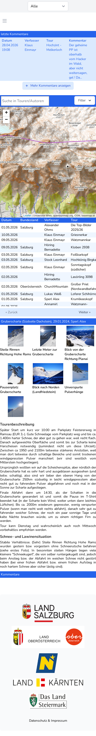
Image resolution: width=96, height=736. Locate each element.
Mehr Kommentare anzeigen (48, 85)
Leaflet (27, 215)
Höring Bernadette (52, 247)
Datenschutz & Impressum (48, 720)
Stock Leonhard (55, 260)
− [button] (6, 119)
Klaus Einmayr (54, 235)
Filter (85, 100)
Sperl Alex (51, 299)
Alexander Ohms (51, 227)
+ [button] (6, 112)
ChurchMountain (56, 286)
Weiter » (84, 312)
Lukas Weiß (52, 294)
